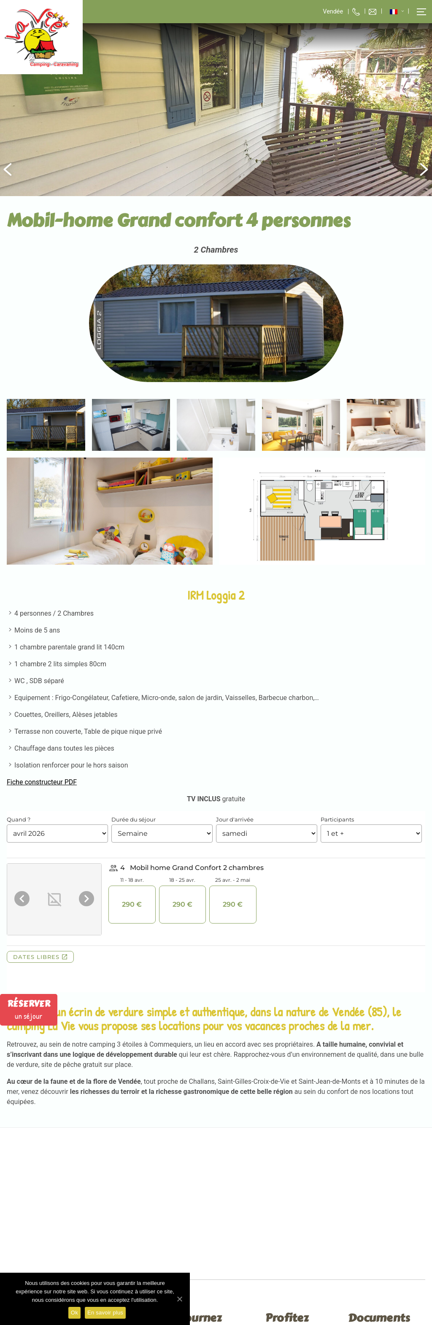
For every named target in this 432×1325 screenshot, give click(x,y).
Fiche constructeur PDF (42, 782)
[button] (417, 11)
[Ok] (179, 1299)
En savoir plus (105, 1312)
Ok (74, 1312)
